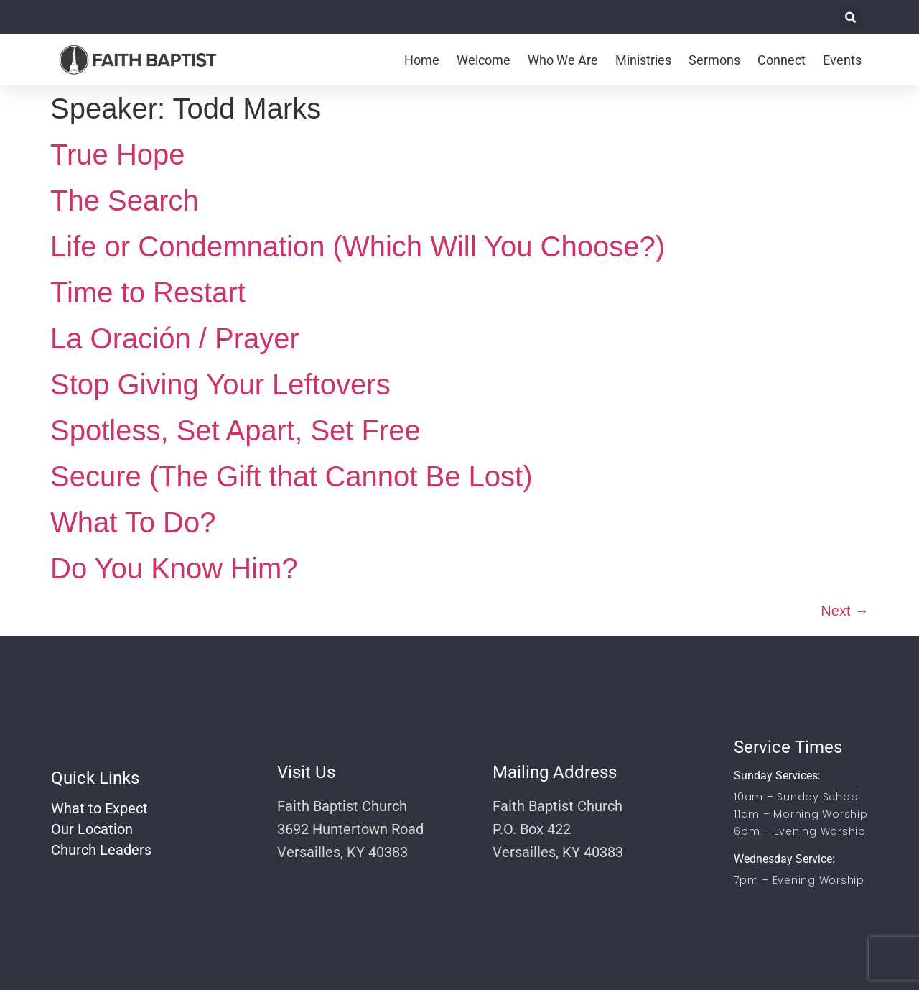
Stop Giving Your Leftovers (220, 384)
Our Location (92, 829)
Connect (781, 60)
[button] (850, 17)
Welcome (483, 60)
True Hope (117, 154)
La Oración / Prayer (174, 338)
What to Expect (99, 808)
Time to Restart (148, 292)
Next (845, 611)
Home (421, 60)
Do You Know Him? (174, 568)
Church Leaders (101, 850)
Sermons (714, 60)
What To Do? (133, 522)
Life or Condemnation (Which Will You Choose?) (357, 246)
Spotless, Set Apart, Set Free (235, 430)
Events (842, 60)
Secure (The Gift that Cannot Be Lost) (291, 476)
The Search (124, 200)
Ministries (643, 60)
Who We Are (563, 60)
